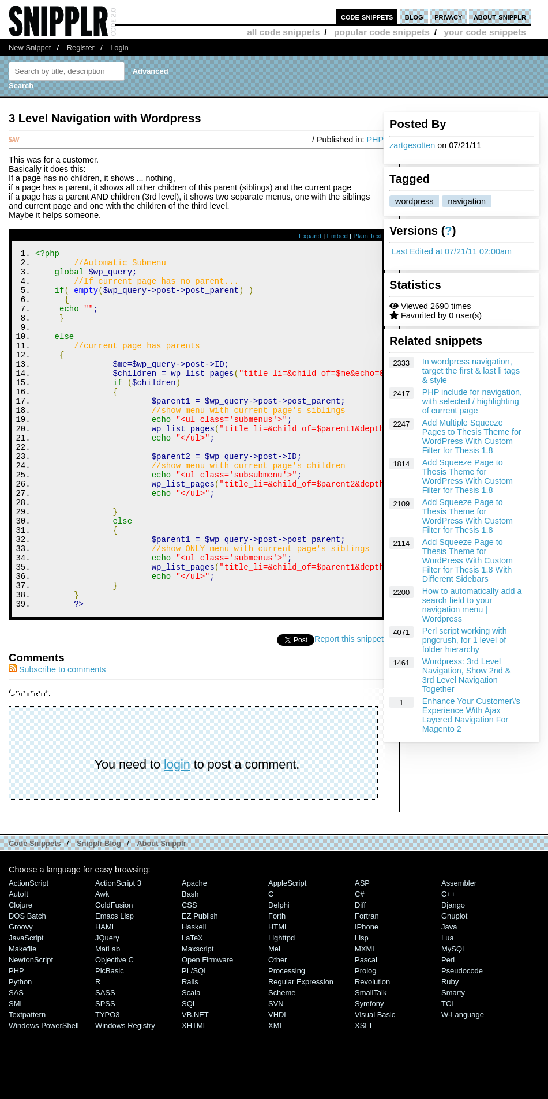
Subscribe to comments (57, 737)
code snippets (367, 16)
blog (414, 16)
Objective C (114, 1027)
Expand (310, 235)
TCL (448, 1071)
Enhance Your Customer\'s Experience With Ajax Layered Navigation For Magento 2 (471, 715)
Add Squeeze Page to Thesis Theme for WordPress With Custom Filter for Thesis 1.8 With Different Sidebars (467, 560)
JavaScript (26, 1005)
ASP (362, 950)
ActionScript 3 (118, 950)
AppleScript (287, 950)
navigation (467, 201)
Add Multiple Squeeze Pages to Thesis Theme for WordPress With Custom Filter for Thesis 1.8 (471, 436)
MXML (365, 1016)
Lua (447, 1005)
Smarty (453, 1060)
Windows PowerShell (44, 1093)
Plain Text (367, 235)
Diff (360, 972)
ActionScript (28, 950)
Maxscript (197, 1016)
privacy (448, 16)
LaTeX (192, 1005)
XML (276, 1093)
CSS (189, 972)
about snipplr (500, 16)
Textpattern (27, 1082)
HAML (105, 994)
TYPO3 (107, 1082)
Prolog (365, 1038)
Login (119, 47)
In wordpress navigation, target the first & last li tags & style (471, 371)
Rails (190, 1049)
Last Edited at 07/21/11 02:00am (452, 251)
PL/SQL (195, 1038)
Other (277, 1027)
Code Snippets (35, 910)
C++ (448, 961)
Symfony (369, 1071)
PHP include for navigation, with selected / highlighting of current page (472, 401)
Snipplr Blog (99, 910)
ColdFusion (114, 972)
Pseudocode (462, 1038)
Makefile (22, 1016)
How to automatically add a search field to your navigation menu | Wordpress (472, 604)
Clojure (20, 972)
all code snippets (283, 32)
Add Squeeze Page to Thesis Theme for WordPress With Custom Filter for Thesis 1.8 (467, 476)
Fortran (367, 983)
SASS (105, 1060)
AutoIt (18, 961)
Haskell (194, 994)
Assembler (458, 950)
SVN (276, 1071)
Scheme (282, 1060)
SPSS (105, 1071)
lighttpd (281, 1005)
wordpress (414, 201)
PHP (375, 139)
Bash (190, 961)
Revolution (372, 1049)
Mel (274, 1016)
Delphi (279, 972)
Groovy (21, 994)
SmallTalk (370, 1060)
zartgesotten (412, 145)
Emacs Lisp (114, 983)
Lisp (362, 1005)
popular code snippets (382, 32)
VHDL (278, 1082)
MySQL (453, 1016)
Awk (102, 961)
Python (20, 1049)
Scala (191, 1060)
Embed (337, 235)
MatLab (107, 1016)
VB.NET (195, 1082)
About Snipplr (161, 910)
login (177, 832)
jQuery (107, 1005)
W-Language (462, 1082)
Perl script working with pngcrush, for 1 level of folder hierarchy (464, 640)
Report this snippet (349, 706)
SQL (189, 1071)
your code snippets (485, 32)
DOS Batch (27, 983)
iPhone (366, 994)
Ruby (450, 1049)
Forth (277, 983)
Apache (194, 950)
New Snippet (30, 47)
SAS (16, 1060)
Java (449, 994)
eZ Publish (200, 983)
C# (360, 961)
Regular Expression (300, 1049)
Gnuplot (454, 983)
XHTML (194, 1093)
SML (16, 1071)
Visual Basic (375, 1082)
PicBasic (109, 1038)
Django (453, 972)
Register (81, 47)
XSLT (364, 1093)
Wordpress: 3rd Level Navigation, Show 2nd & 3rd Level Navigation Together (466, 675)
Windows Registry (125, 1093)
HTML (278, 994)
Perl (448, 1027)
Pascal (366, 1027)
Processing (286, 1038)
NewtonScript (31, 1027)
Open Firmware (207, 1027)
